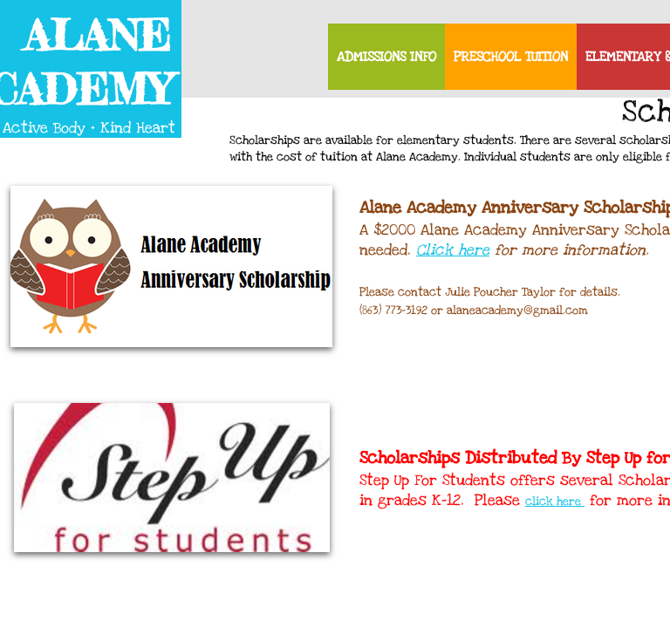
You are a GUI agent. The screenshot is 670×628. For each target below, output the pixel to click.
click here (555, 501)
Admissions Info (386, 56)
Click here (452, 250)
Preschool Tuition (511, 56)
